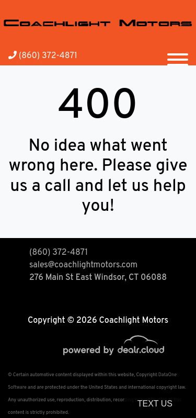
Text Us (154, 403)
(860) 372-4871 (42, 56)
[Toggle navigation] (177, 55)
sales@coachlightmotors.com (83, 265)
